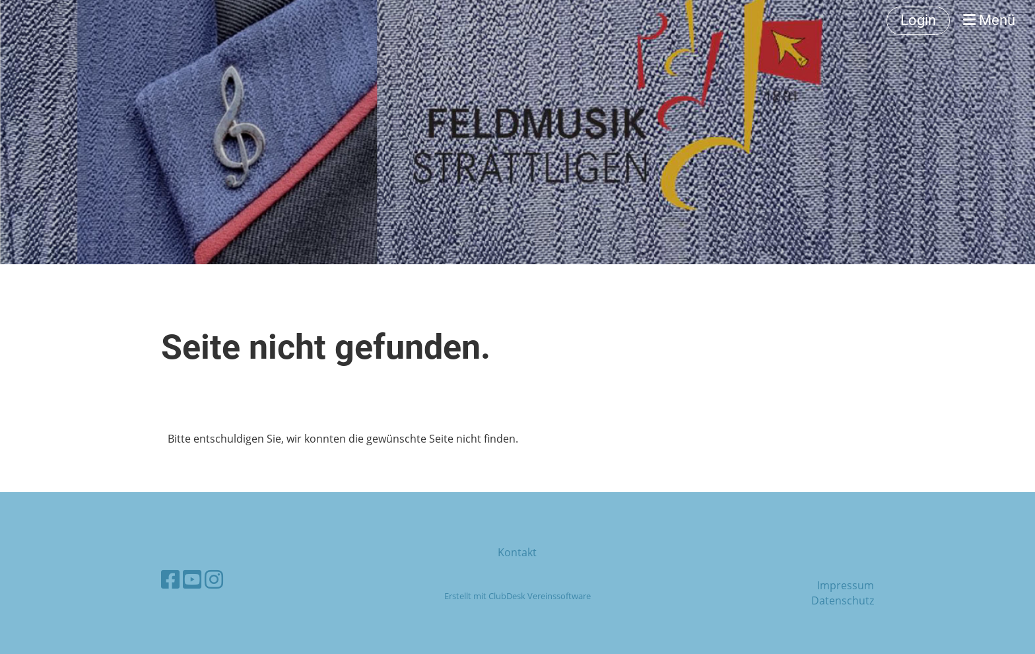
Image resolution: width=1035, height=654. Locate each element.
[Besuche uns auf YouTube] (192, 579)
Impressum (845, 585)
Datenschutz (842, 600)
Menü (989, 20)
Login (918, 20)
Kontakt (517, 552)
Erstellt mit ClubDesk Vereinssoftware (517, 596)
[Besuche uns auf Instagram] (214, 579)
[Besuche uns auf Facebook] (170, 579)
